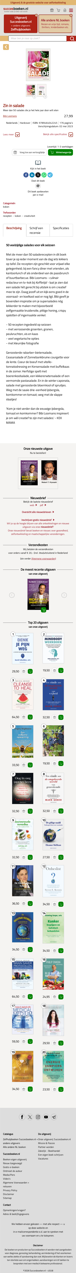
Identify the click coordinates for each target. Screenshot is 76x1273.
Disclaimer (8, 1194)
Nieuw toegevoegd (12, 1163)
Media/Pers (9, 1175)
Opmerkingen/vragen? (14, 1210)
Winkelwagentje (30, 671)
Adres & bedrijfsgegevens (16, 1214)
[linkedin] (32, 175)
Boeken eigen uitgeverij (15, 1159)
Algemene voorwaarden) (43, 558)
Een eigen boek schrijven (50, 1155)
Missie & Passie (46, 1143)
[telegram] (50, 175)
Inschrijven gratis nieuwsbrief (36, 520)
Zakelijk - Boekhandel (49, 1151)
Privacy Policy (10, 1190)
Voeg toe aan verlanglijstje (23, 671)
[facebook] (26, 175)
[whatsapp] (44, 175)
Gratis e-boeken (11, 1167)
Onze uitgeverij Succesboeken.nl (54, 1139)
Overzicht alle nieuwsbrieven (36, 512)
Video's (7, 1179)
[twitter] (38, 175)
